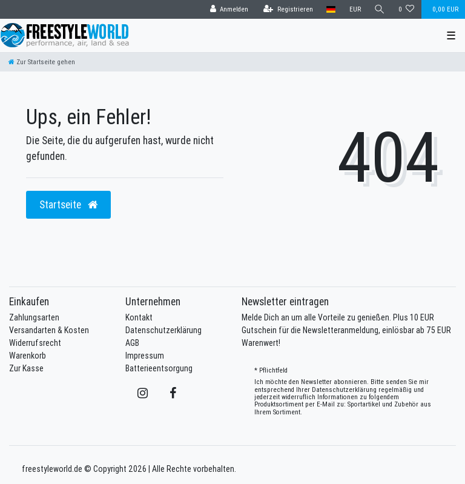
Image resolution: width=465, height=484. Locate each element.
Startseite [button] (68, 204)
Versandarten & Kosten (49, 330)
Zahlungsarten (34, 317)
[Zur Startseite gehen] (41, 62)
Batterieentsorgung (159, 368)
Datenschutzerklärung (163, 330)
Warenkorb (27, 355)
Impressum (144, 355)
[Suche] (380, 9)
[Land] (331, 9)
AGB (132, 342)
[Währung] (354, 9)
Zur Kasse (26, 368)
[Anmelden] (229, 9)
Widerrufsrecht (35, 342)
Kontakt (139, 317)
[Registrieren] (288, 9)
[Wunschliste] (406, 9)
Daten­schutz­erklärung (344, 389)
